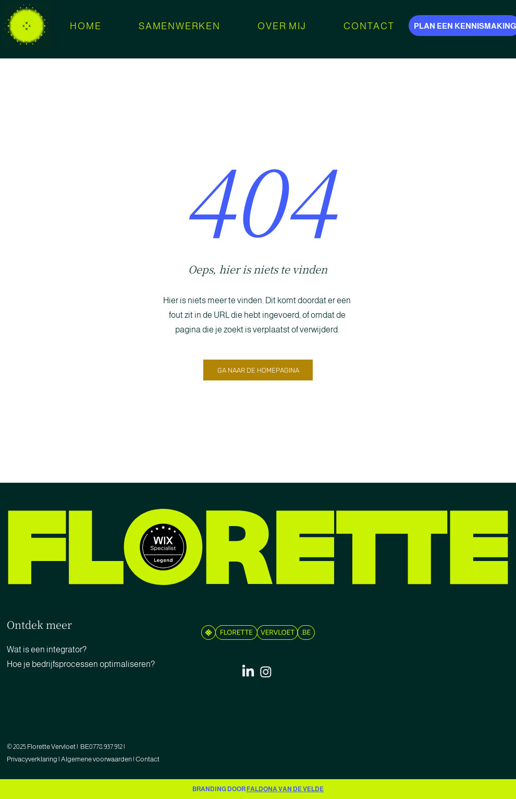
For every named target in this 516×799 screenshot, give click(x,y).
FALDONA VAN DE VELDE (285, 789)
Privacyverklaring (32, 759)
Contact (148, 759)
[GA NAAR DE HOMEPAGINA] (258, 370)
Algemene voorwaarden (96, 759)
